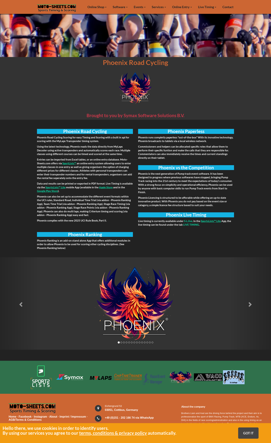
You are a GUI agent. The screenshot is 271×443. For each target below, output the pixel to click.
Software (120, 7)
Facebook (25, 416)
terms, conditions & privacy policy (113, 433)
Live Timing (207, 7)
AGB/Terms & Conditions (25, 419)
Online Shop (96, 7)
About (53, 416)
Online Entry (182, 7)
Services (159, 7)
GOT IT (248, 433)
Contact (227, 7)
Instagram (41, 416)
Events (140, 7)
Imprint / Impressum (73, 416)
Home (12, 416)
